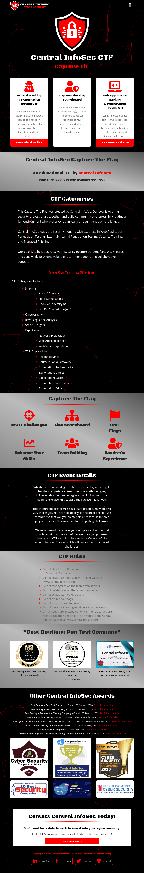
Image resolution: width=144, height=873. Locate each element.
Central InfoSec (95, 173)
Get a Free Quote (72, 841)
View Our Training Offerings (72, 272)
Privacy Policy (104, 854)
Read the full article (103, 705)
